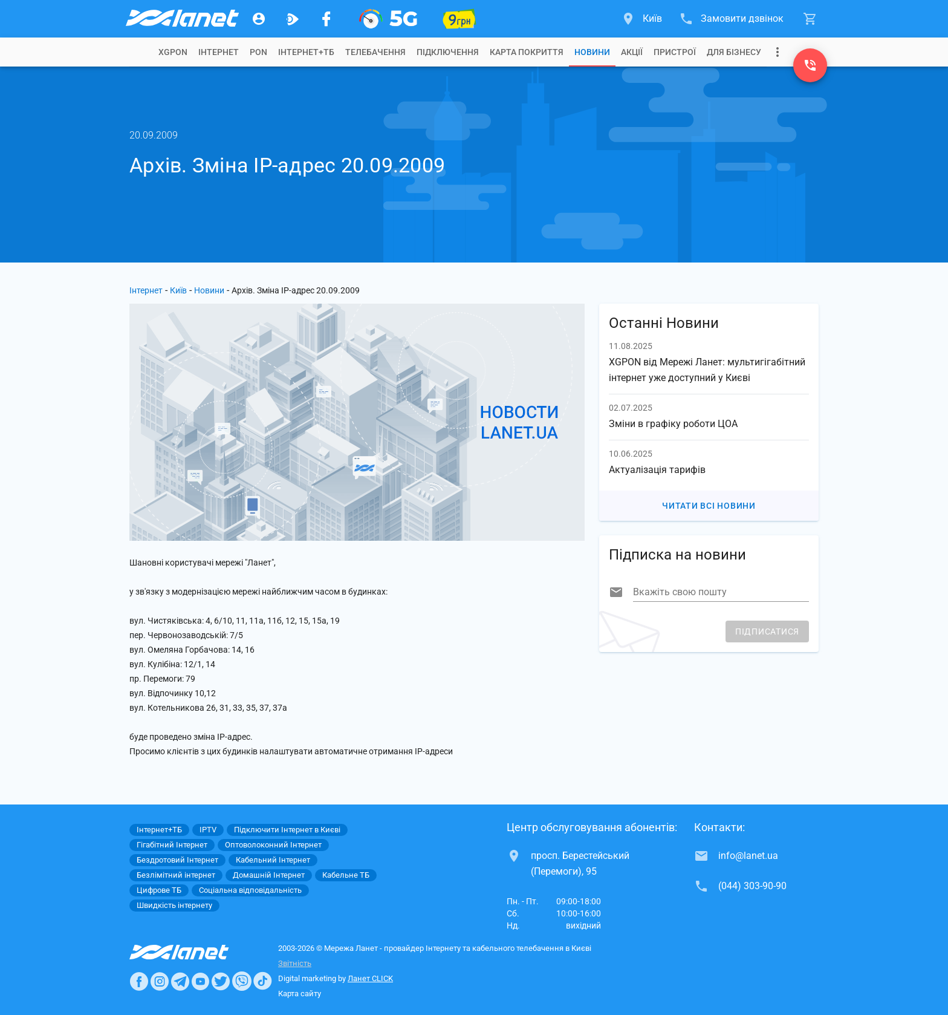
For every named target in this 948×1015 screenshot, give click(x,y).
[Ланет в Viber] (242, 981)
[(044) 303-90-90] (810, 65)
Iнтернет (218, 52)
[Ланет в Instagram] (159, 981)
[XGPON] (388, 19)
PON (258, 52)
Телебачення (375, 52)
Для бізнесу (734, 52)
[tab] (173, 52)
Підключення (448, 52)
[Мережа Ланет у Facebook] (326, 19)
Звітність (294, 963)
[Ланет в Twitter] (220, 981)
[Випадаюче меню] (777, 52)
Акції (632, 52)
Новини (592, 52)
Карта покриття (526, 52)
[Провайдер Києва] (181, 19)
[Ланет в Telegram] (180, 981)
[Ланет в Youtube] (200, 981)
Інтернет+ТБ (306, 52)
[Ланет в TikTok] (262, 981)
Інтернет (146, 290)
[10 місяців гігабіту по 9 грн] (459, 19)
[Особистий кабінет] (259, 19)
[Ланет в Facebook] (139, 981)
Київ (178, 290)
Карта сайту (299, 993)
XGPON (172, 52)
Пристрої (675, 52)
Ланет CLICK (370, 978)
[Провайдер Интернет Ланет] (193, 952)
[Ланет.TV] (293, 19)
